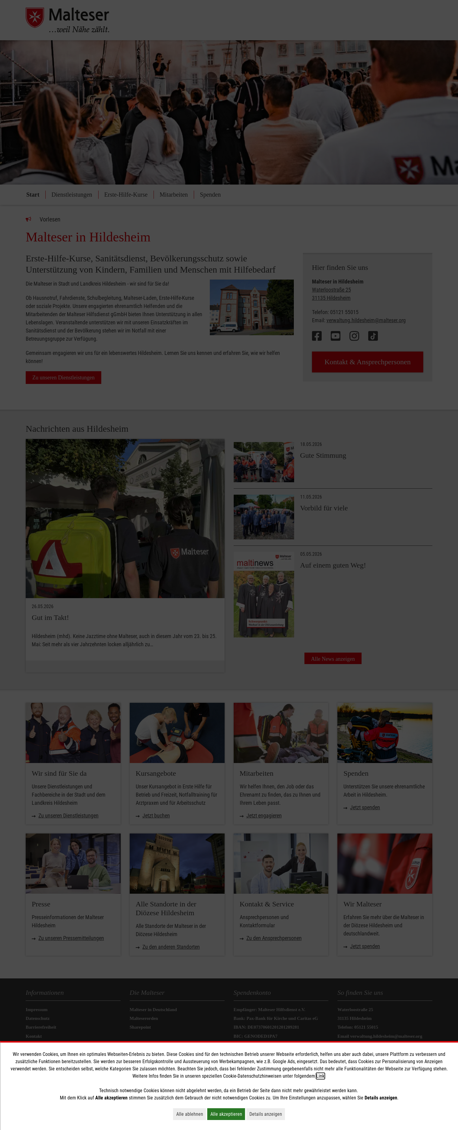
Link (320, 1076)
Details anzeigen (267, 1114)
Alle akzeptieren (227, 1114)
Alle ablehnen (191, 1114)
